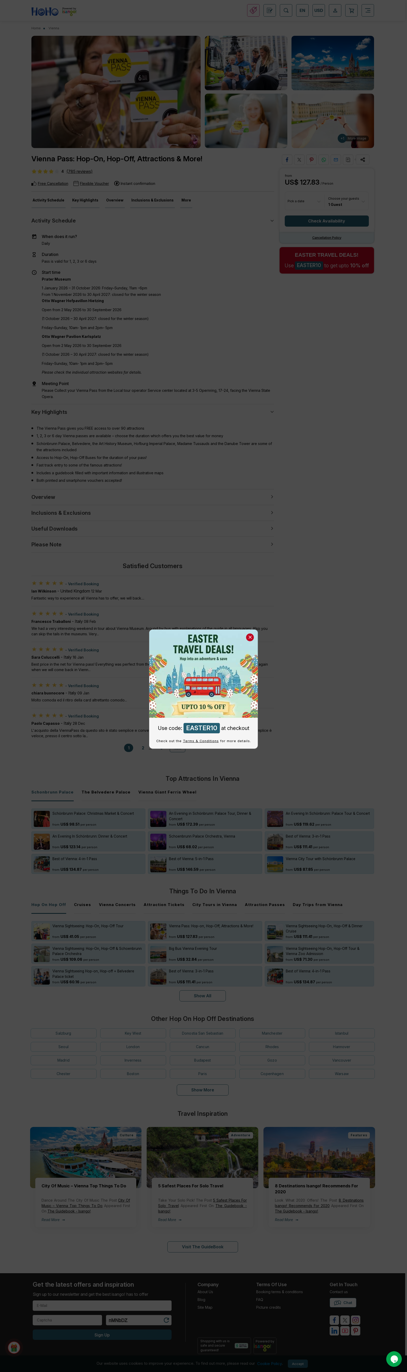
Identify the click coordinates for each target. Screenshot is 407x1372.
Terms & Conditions (201, 741)
